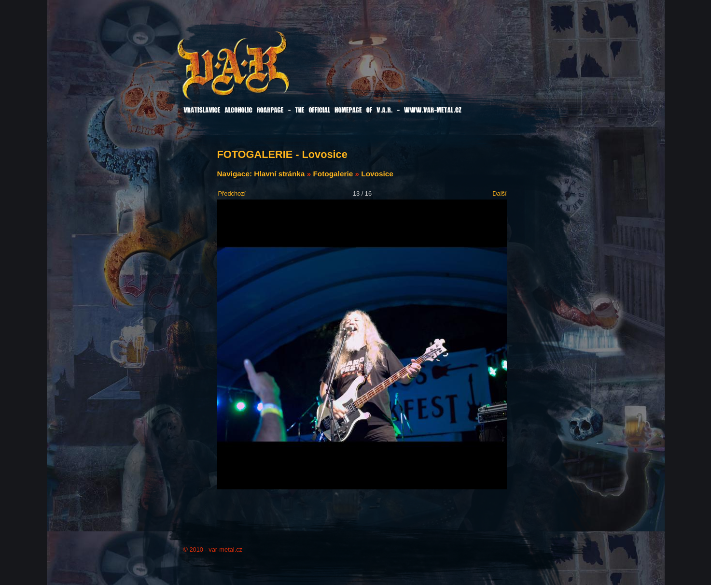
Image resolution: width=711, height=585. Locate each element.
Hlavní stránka (279, 174)
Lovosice (377, 174)
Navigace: (235, 174)
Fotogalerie (333, 174)
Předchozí (232, 193)
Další (499, 193)
